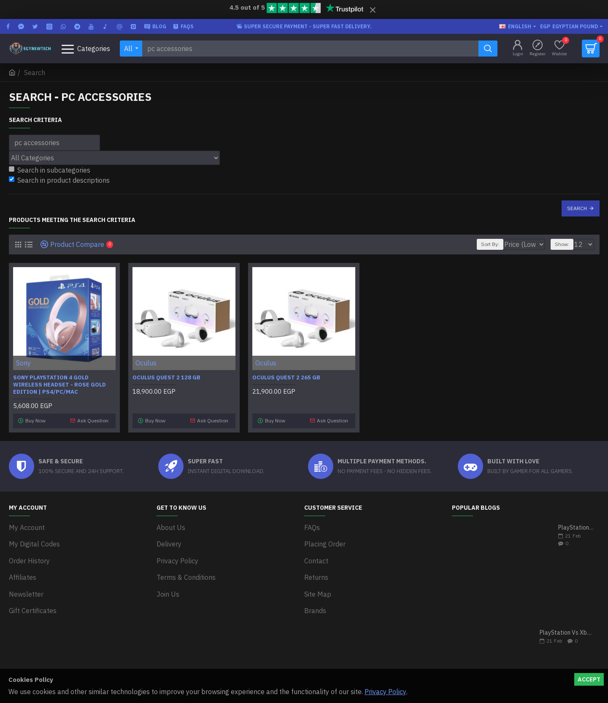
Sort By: (487, 244)
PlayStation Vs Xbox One (567, 630)
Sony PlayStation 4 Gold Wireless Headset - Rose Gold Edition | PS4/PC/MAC (59, 384)
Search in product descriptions (59, 180)
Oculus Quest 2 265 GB (286, 377)
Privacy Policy (385, 691)
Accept (589, 679)
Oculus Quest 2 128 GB (166, 377)
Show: (566, 244)
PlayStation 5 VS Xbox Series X (576, 525)
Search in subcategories (49, 170)
